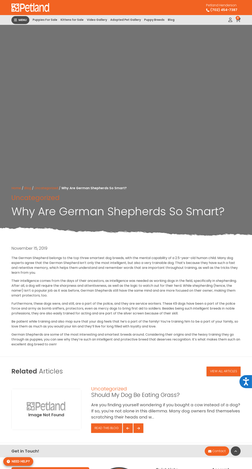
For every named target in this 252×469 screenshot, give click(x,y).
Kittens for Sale (72, 20)
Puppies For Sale (45, 20)
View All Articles (223, 371)
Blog (171, 20)
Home (16, 188)
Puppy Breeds (154, 20)
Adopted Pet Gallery (125, 20)
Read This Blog (107, 428)
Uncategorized (46, 188)
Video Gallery (97, 20)
